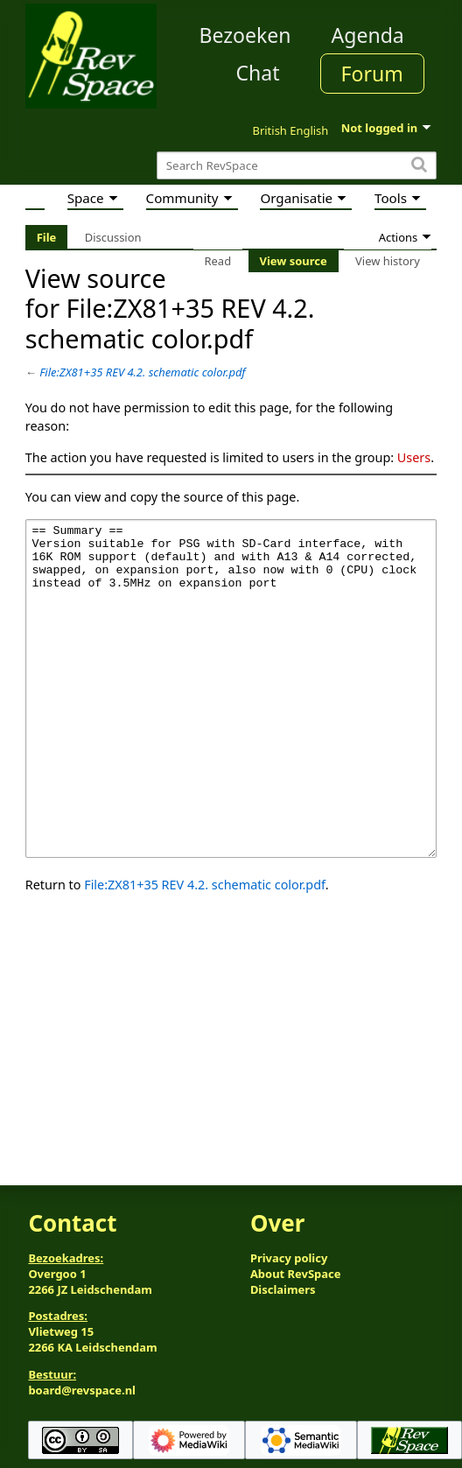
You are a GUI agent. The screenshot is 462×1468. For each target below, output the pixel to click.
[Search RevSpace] (297, 165)
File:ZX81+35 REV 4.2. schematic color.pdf (142, 372)
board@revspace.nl (82, 1390)
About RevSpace (295, 1274)
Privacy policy (288, 1258)
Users (413, 457)
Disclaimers (283, 1289)
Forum (372, 74)
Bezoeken (245, 35)
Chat (257, 73)
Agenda (368, 35)
